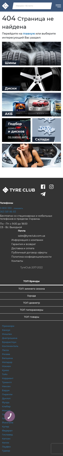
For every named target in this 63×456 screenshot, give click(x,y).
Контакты (17, 260)
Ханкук (6, 330)
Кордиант (7, 378)
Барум (5, 390)
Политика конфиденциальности (31, 256)
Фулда (5, 402)
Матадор (7, 362)
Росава (6, 354)
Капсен (6, 438)
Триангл (7, 382)
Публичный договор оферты (29, 252)
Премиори (8, 326)
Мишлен (7, 334)
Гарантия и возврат (23, 244)
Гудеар (6, 450)
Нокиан (6, 366)
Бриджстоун (9, 342)
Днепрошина (9, 338)
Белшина (7, 358)
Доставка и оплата (22, 248)
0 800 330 (11, 208)
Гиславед (7, 434)
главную (29, 33)
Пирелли (7, 394)
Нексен (6, 386)
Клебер (6, 406)
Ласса (5, 350)
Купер (5, 426)
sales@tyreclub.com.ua (31, 235)
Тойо (4, 374)
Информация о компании (27, 239)
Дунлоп (6, 398)
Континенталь (10, 346)
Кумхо (5, 370)
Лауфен (6, 446)
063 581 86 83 (8, 211)
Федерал (7, 430)
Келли (5, 442)
